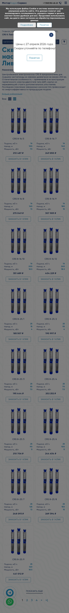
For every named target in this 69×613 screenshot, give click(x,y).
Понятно (44, 25)
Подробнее (27, 25)
